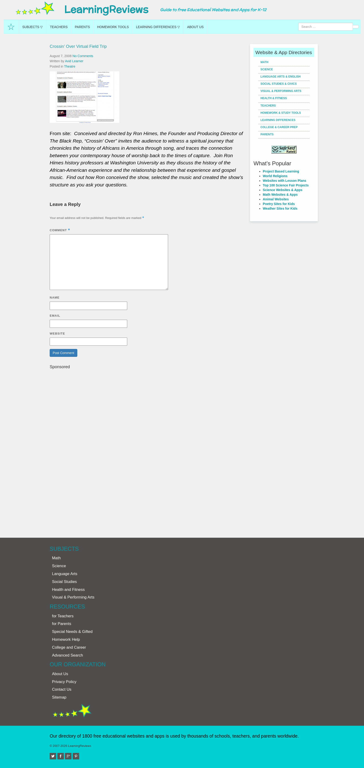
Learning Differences (278, 120)
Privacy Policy (64, 682)
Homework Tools (113, 27)
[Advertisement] (148, 451)
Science (266, 69)
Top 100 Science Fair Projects (286, 185)
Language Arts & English (280, 76)
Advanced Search (67, 655)
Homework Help (66, 639)
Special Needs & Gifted (72, 631)
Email (55, 315)
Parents (82, 27)
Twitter (55, 755)
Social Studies (64, 581)
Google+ (71, 755)
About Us (195, 27)
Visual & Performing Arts (280, 91)
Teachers (59, 27)
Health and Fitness (68, 589)
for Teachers (63, 616)
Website (57, 333)
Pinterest (78, 755)
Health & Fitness (273, 98)
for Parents (61, 624)
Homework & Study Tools (280, 112)
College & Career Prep (279, 127)
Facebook (63, 755)
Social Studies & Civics (278, 83)
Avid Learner (74, 61)
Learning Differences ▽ (158, 27)
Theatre (69, 66)
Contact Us (62, 689)
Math (264, 62)
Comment (60, 230)
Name (54, 297)
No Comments (82, 56)
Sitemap (59, 697)
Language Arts (64, 574)
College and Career (69, 647)
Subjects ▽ (32, 27)
